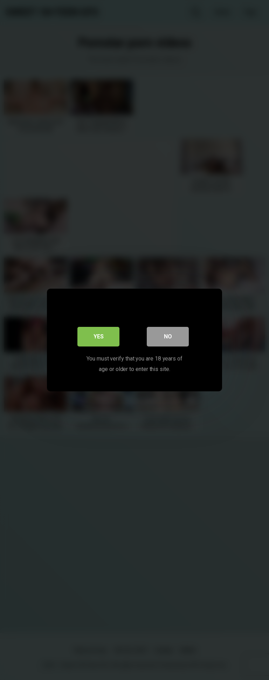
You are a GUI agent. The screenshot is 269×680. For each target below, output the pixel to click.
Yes (99, 336)
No (168, 336)
